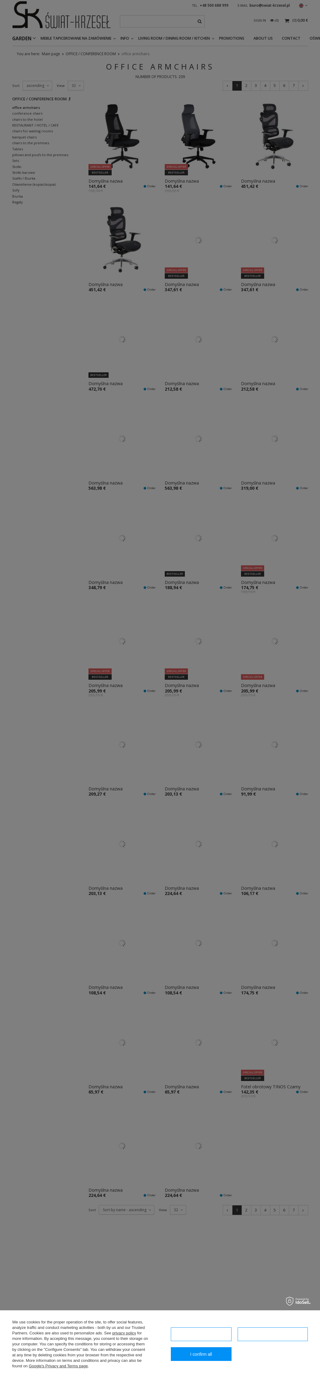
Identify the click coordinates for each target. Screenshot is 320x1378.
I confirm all (201, 1354)
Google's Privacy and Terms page (58, 1366)
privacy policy (124, 1333)
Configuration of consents (273, 1334)
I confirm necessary (200, 1334)
